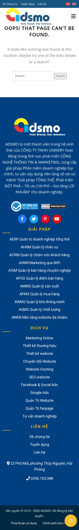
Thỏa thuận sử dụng (24, 523)
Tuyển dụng (27, 4)
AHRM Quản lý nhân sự (39, 247)
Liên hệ (42, 4)
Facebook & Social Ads (39, 385)
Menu (74, 13)
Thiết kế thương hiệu (39, 345)
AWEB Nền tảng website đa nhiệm (39, 317)
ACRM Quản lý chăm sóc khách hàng (39, 255)
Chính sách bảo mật (55, 523)
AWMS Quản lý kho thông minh (40, 302)
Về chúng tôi (10, 4)
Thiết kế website (39, 353)
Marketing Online (39, 338)
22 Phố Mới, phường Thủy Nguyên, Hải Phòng (39, 466)
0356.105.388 (39, 478)
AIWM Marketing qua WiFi (39, 263)
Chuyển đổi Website (39, 361)
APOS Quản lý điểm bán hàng (39, 278)
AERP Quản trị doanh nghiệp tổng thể (40, 239)
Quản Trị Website (40, 400)
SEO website (39, 377)
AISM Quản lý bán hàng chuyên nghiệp (39, 270)
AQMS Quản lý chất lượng (39, 309)
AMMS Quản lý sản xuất (39, 286)
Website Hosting (39, 369)
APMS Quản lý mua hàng (39, 294)
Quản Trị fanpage (39, 408)
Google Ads (39, 392)
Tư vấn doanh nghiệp (39, 416)
